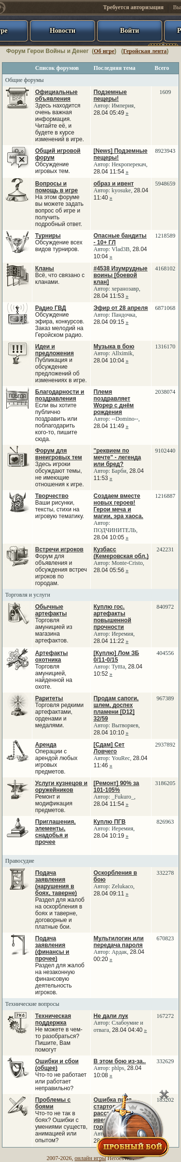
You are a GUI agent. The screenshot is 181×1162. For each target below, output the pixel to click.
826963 (165, 821)
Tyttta (118, 666)
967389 (165, 698)
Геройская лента (145, 51)
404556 (165, 653)
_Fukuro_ (122, 796)
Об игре (104, 51)
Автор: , (114, 102)
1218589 (165, 235)
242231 (165, 549)
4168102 (165, 268)
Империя (122, 105)
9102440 (165, 450)
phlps (117, 1068)
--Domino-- (124, 418)
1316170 (165, 346)
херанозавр (125, 288)
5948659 (165, 183)
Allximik (121, 353)
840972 (165, 606)
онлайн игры (90, 1158)
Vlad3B (120, 249)
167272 (165, 1016)
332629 (165, 1061)
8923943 (165, 150)
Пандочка (123, 314)
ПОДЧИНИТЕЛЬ (115, 530)
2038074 (165, 391)
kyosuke (121, 190)
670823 (165, 938)
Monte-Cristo (127, 563)
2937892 (165, 744)
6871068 (165, 308)
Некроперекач (128, 164)
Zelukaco (122, 886)
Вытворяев (124, 725)
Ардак (119, 951)
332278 (165, 872)
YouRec (120, 758)
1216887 (165, 496)
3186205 (165, 783)
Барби (118, 470)
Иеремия (122, 633)
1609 (165, 92)
